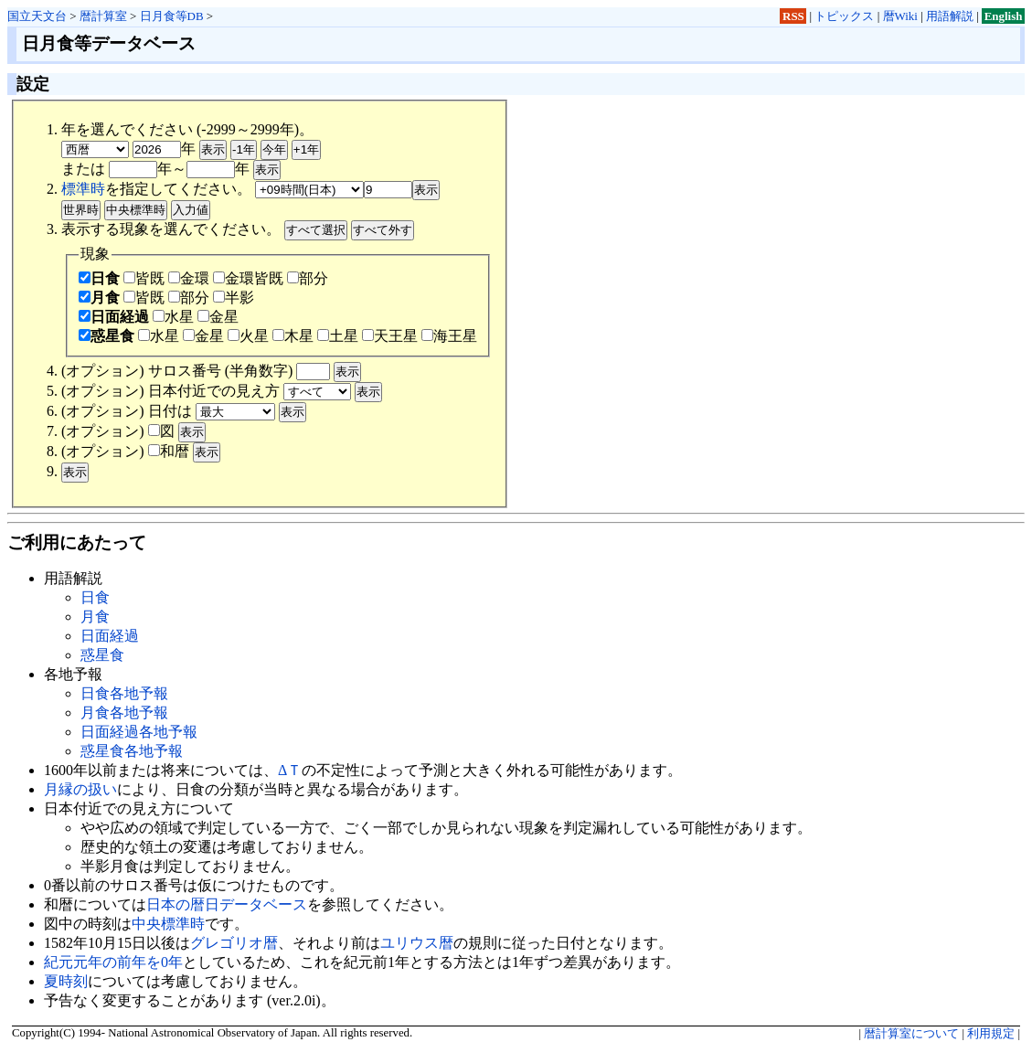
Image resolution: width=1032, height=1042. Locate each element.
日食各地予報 (124, 693)
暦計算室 (103, 16)
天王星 (390, 336)
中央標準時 (168, 923)
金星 (218, 316)
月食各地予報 (124, 712)
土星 (337, 336)
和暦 (168, 451)
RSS (793, 16)
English (1003, 16)
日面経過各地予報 (138, 731)
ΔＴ (290, 770)
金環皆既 (248, 278)
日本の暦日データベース (226, 904)
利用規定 (991, 1033)
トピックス (844, 16)
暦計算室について (911, 1033)
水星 (173, 316)
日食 (99, 278)
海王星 (449, 336)
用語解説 (949, 16)
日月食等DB (172, 16)
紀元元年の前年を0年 (113, 962)
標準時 (83, 189)
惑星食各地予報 (131, 751)
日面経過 (114, 316)
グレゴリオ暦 (234, 943)
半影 (233, 297)
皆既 (144, 278)
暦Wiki (900, 16)
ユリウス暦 (416, 943)
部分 (307, 278)
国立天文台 (37, 16)
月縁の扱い (80, 789)
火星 (248, 336)
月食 (99, 297)
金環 (188, 278)
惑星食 (106, 336)
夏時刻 (66, 981)
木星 (293, 336)
